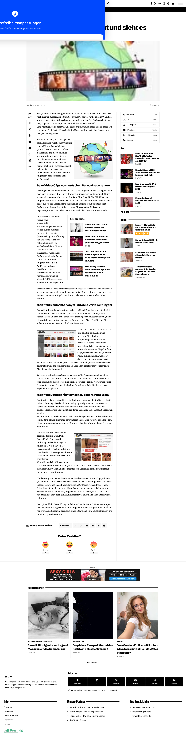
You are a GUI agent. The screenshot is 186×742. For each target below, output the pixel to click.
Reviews (40, 16)
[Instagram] (164, 4)
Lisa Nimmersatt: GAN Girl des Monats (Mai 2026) (146, 192)
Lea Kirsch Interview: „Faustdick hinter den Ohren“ (146, 260)
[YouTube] (160, 4)
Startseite (30, 16)
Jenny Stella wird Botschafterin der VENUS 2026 (144, 206)
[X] (155, 4)
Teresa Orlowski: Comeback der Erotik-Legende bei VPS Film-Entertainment (146, 276)
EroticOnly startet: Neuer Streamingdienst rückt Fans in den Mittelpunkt (95, 273)
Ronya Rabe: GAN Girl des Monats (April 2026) (146, 246)
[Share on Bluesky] (30, 142)
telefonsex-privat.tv (142, 718)
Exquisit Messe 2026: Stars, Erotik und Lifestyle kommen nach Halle (146, 177)
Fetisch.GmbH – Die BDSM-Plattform (87, 714)
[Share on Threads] (30, 136)
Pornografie (77, 642)
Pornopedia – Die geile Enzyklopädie (87, 723)
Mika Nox (120, 642)
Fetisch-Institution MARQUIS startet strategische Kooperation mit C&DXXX (144, 159)
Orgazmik (58, 485)
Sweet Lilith (49, 642)
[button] (108, 3)
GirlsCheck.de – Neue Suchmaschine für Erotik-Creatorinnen (97, 228)
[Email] (30, 148)
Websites (50, 16)
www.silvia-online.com (144, 714)
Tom (31, 105)
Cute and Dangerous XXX (35, 642)
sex (84, 642)
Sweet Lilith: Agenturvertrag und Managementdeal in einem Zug (47, 652)
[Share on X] (30, 130)
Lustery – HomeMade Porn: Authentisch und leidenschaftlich (146, 233)
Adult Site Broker (78, 727)
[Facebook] (151, 4)
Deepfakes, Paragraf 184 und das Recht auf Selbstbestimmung (90, 650)
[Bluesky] (173, 4)
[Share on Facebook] (30, 124)
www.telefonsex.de (142, 723)
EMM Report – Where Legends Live (86, 718)
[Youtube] (140, 130)
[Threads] (168, 4)
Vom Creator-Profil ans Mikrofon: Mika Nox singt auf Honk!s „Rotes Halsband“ (135, 652)
